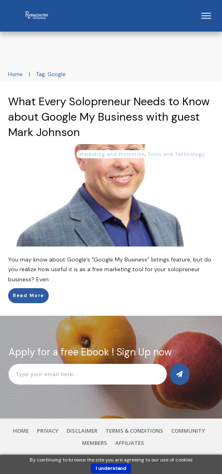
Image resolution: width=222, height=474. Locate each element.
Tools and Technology (176, 154)
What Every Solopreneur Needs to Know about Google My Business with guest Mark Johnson (109, 116)
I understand (111, 468)
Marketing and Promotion (112, 154)
